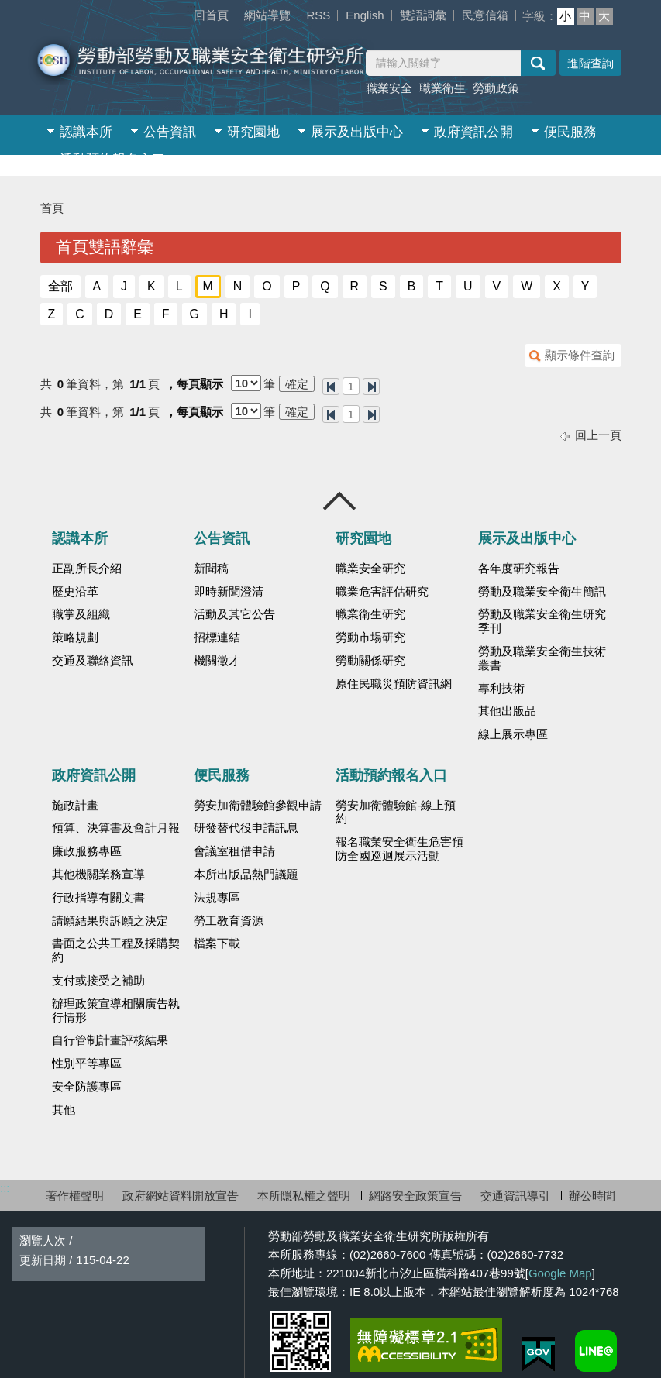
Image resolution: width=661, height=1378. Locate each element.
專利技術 (501, 688)
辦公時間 (592, 1195)
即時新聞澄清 (228, 592)
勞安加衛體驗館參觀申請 (258, 805)
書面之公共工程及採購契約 (116, 950)
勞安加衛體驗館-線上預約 (396, 812)
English (365, 15)
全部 (60, 286)
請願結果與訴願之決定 (110, 921)
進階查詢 (590, 63)
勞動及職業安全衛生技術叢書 (542, 658)
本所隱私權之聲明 (303, 1195)
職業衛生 (442, 88)
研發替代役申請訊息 (246, 828)
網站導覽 (267, 15)
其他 (63, 1110)
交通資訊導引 (515, 1195)
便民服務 (570, 132)
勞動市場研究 (370, 637)
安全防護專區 (87, 1087)
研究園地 (253, 132)
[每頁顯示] (246, 383)
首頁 (52, 208)
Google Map (560, 1273)
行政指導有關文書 (98, 898)
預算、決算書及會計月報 (116, 828)
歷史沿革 (75, 592)
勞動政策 (496, 88)
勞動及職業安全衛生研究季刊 (542, 621)
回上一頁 (598, 435)
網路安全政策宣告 (415, 1195)
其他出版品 (507, 711)
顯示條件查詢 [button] (580, 355)
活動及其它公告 (234, 614)
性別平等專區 (87, 1063)
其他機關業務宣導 (98, 874)
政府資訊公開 (473, 132)
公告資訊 (169, 132)
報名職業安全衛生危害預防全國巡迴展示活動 (399, 849)
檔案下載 (217, 943)
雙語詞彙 (423, 15)
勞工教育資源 (228, 921)
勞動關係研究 (370, 661)
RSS (318, 15)
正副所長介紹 (87, 568)
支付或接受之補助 (98, 980)
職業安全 (389, 88)
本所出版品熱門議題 (246, 874)
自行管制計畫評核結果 (110, 1040)
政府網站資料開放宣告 (180, 1195)
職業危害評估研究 (382, 592)
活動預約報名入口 (112, 159)
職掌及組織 (81, 614)
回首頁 (211, 15)
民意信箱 (485, 15)
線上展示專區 (513, 734)
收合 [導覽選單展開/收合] (340, 501)
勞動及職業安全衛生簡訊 (542, 592)
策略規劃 (75, 637)
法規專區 (217, 898)
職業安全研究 (370, 568)
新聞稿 (211, 568)
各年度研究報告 (518, 568)
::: (191, 8)
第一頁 (330, 386)
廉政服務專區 (87, 851)
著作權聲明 (75, 1195)
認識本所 (86, 132)
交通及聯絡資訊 (92, 661)
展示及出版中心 (357, 132)
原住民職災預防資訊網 (394, 684)
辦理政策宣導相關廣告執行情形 (116, 1011)
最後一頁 (371, 386)
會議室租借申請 (234, 851)
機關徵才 (217, 661)
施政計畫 (75, 805)
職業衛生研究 (370, 614)
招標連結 (217, 637)
